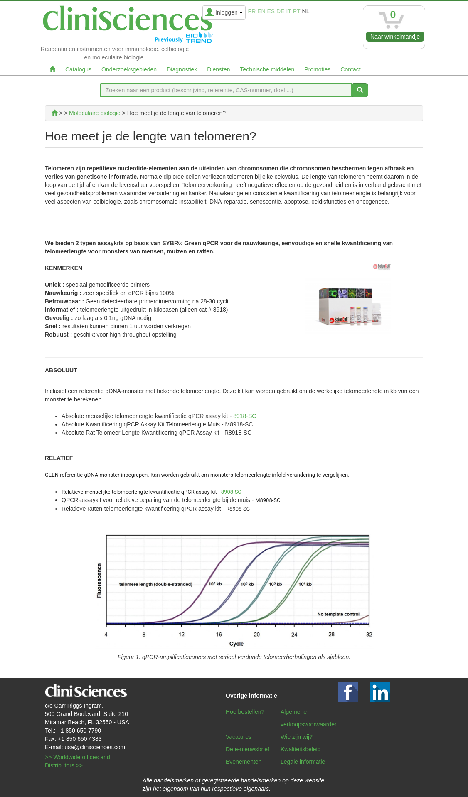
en (261, 11)
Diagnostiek (182, 69)
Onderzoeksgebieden (129, 69)
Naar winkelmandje (395, 36)
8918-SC (244, 416)
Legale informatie (303, 761)
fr (252, 11)
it (288, 11)
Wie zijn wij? (297, 736)
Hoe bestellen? (245, 711)
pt (297, 11)
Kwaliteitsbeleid (301, 749)
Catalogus (78, 69)
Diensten (218, 69)
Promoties (317, 69)
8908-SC (231, 492)
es (271, 11)
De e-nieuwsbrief (247, 749)
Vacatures (238, 736)
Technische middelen (267, 69)
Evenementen (243, 761)
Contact (350, 69)
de (280, 11)
